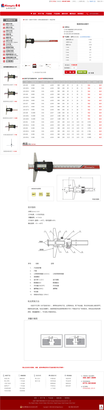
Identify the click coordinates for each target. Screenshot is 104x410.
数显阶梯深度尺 (8, 151)
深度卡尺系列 (33, 20)
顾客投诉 (68, 383)
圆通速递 (52, 383)
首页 (26, 20)
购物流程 (22, 378)
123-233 (25, 134)
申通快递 (52, 378)
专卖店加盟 (7, 390)
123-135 (25, 85)
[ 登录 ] (74, 1)
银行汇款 (37, 381)
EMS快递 (53, 381)
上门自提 (52, 388)
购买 (100, 85)
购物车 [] (92, 1)
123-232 (25, 128)
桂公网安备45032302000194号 (29, 407)
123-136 (25, 94)
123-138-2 (26, 119)
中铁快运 (52, 386)
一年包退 (22, 381)
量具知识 (73, 14)
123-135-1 (26, 88)
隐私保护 (68, 386)
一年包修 (22, 386)
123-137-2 (26, 109)
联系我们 (81, 14)
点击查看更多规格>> (85, 37)
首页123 (33, 14)
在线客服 (22, 390)
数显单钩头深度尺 (8, 85)
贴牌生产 (6, 386)
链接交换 (59, 398)
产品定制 (57, 14)
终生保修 (22, 388)
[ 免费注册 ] (81, 1)
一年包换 (22, 383)
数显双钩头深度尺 (8, 118)
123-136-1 (26, 97)
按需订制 (6, 378)
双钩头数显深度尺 (43, 20)
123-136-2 (26, 100)
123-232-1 (26, 131)
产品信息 (49, 14)
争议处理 (68, 381)
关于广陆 (41, 14)
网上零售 (6, 381)
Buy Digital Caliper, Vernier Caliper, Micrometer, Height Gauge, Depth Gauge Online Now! (52, 403)
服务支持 (65, 14)
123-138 (25, 113)
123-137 (25, 103)
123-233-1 (26, 137)
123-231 (25, 122)
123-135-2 (26, 91)
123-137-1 (26, 106)
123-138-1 (26, 116)
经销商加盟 (7, 388)
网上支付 (37, 378)
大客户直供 (7, 383)
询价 (89, 85)
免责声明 (68, 378)
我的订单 (99, 1)
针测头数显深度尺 (8, 134)
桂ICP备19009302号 (74, 407)
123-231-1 (26, 125)
